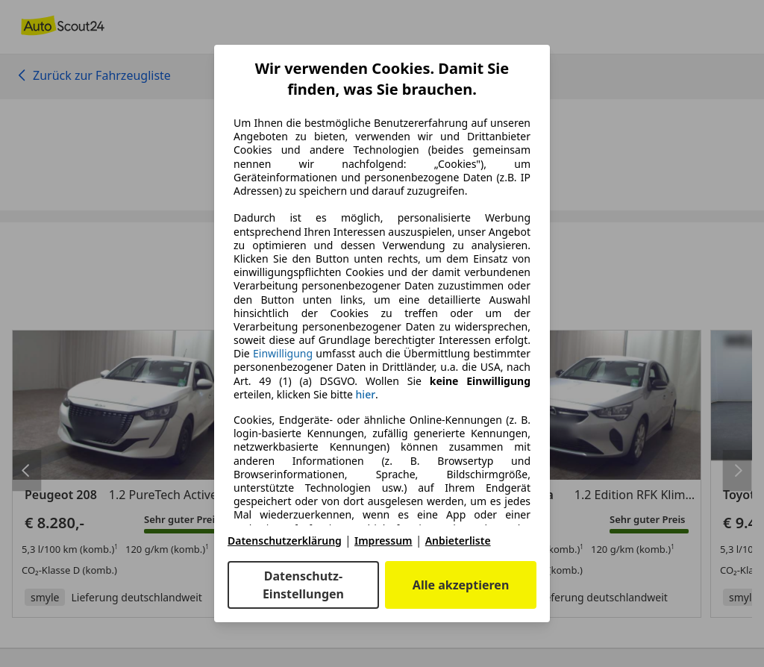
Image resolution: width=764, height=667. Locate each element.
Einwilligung (283, 353)
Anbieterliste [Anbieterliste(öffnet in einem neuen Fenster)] (458, 540)
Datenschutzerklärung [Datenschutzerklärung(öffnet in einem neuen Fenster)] (285, 540)
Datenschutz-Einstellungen (303, 585)
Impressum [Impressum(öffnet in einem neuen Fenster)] (383, 540)
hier (366, 394)
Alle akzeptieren (461, 585)
